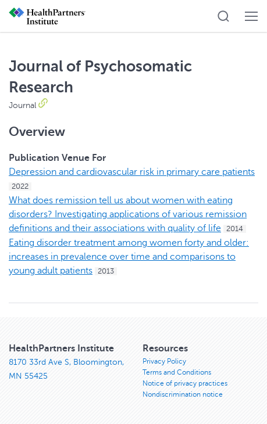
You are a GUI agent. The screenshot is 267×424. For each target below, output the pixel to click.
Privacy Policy (164, 361)
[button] (223, 16)
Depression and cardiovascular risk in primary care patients (132, 172)
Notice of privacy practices (185, 383)
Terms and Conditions (177, 372)
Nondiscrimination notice (183, 394)
